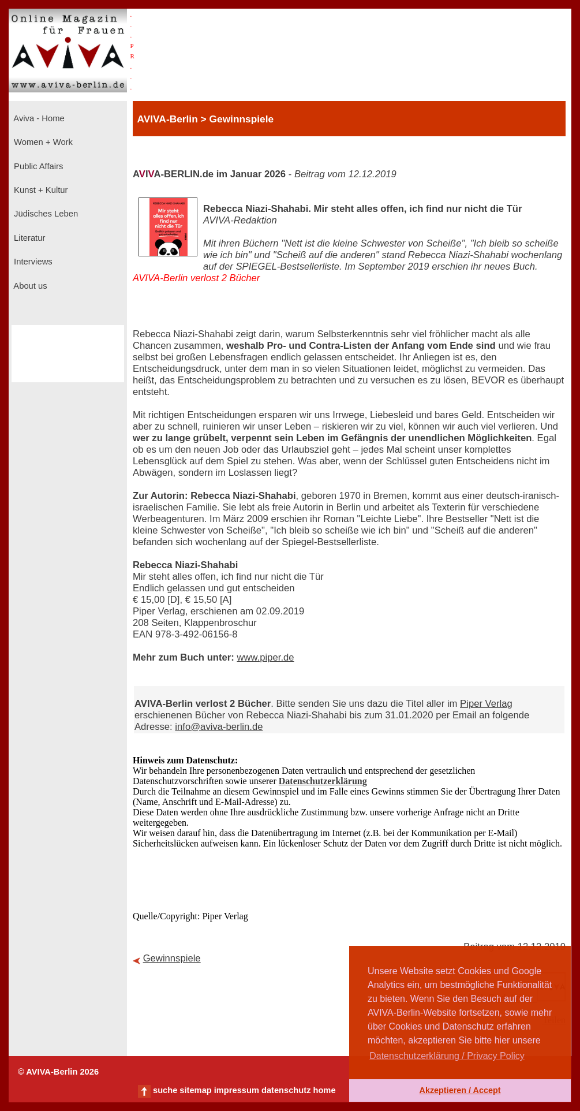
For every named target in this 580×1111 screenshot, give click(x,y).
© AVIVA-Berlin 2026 (58, 1071)
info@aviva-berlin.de (219, 726)
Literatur (28, 238)
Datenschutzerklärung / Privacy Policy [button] (447, 1056)
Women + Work (42, 142)
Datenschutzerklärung (323, 781)
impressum (236, 1090)
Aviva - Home (38, 118)
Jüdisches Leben (45, 213)
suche (165, 1090)
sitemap (195, 1090)
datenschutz (286, 1090)
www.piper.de (265, 657)
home (324, 1090)
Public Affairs (37, 166)
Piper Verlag (486, 703)
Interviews (32, 261)
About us (29, 285)
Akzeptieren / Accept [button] (459, 1090)
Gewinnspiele (172, 958)
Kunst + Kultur (40, 190)
